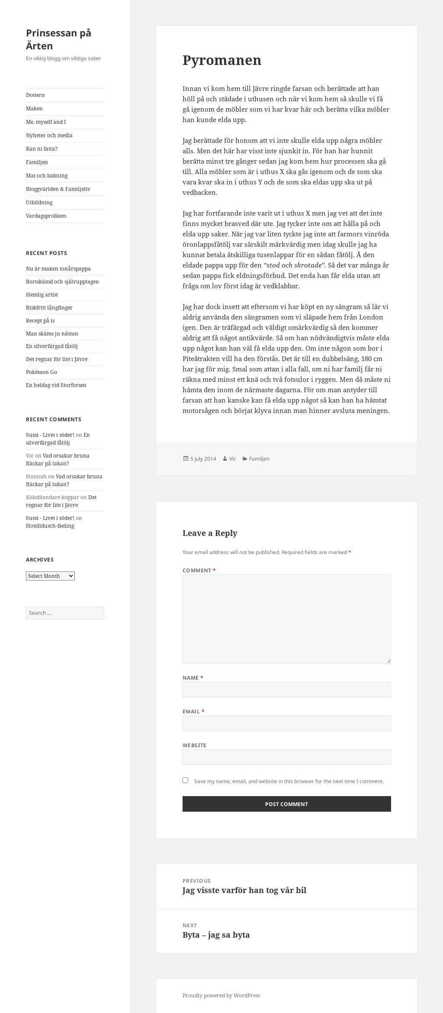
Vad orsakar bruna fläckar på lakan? (58, 459)
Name (193, 677)
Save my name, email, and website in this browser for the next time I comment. (289, 781)
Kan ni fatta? (42, 148)
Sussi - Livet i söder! (50, 435)
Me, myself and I (46, 122)
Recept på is (40, 320)
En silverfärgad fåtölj (52, 346)
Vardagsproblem (46, 215)
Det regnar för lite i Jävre (56, 359)
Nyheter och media (49, 135)
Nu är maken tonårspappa (58, 268)
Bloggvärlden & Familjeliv (58, 189)
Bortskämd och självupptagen (62, 281)
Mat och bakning (46, 175)
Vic (232, 458)
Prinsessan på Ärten (58, 39)
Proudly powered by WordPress (221, 995)
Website (195, 745)
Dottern (35, 95)
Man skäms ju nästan (52, 333)
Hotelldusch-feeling (50, 525)
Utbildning (39, 202)
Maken (34, 108)
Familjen (37, 162)
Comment (199, 570)
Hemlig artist (42, 294)
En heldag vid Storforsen (56, 385)
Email (194, 711)
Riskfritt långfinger (49, 307)
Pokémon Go (41, 372)
